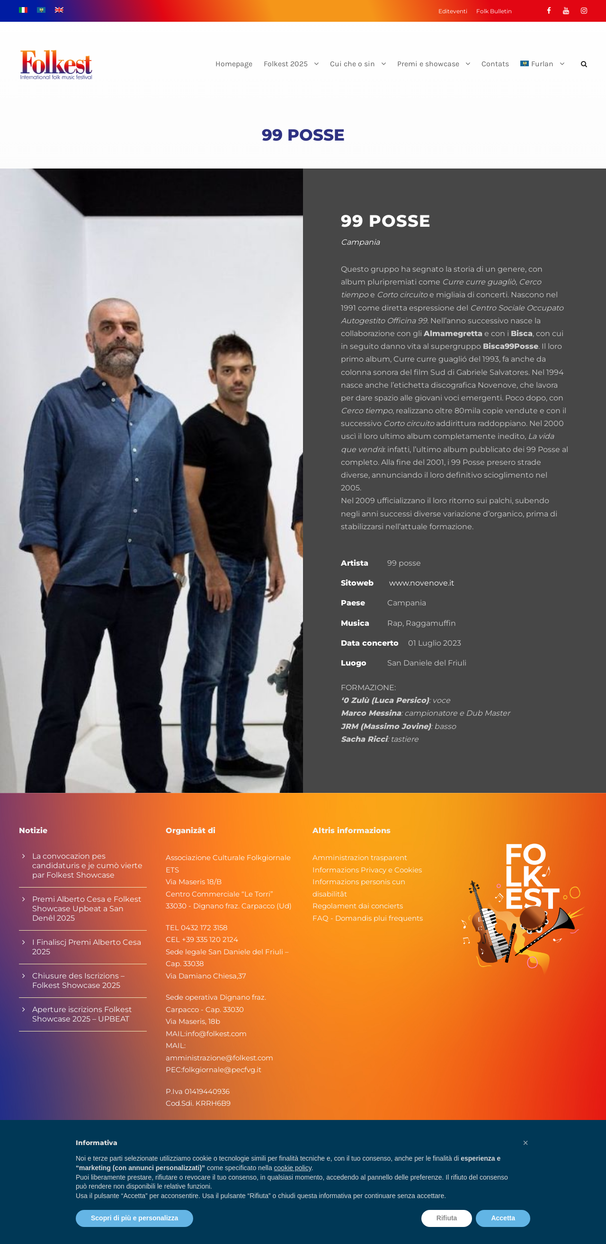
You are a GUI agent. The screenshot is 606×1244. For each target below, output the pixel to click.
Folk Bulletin (494, 11)
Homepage (233, 63)
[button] (525, 1142)
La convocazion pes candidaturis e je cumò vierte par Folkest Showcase (87, 866)
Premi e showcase (428, 63)
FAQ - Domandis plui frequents (367, 918)
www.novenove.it (421, 582)
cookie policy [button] (293, 1168)
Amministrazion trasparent (359, 857)
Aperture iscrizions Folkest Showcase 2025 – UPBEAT (82, 1014)
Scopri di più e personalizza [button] (134, 1218)
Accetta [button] (503, 1218)
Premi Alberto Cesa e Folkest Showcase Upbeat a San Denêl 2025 (87, 909)
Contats (495, 63)
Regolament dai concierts (357, 905)
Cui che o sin (352, 63)
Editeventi (452, 11)
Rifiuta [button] (447, 1218)
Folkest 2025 (286, 63)
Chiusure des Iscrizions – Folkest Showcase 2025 (78, 980)
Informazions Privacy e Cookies (367, 869)
